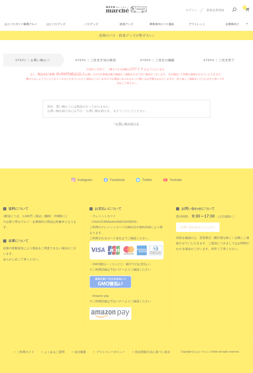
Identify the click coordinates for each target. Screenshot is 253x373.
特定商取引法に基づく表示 (152, 352)
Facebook (117, 180)
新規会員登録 (215, 10)
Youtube (176, 180)
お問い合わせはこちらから (197, 227)
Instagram (85, 180)
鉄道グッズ (126, 24)
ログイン (191, 10)
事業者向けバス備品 (162, 24)
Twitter (147, 180)
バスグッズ (91, 24)
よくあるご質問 (54, 352)
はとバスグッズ (55, 24)
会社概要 (80, 352)
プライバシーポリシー (110, 352)
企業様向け (232, 24)
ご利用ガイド (25, 352)
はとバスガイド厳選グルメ (20, 24)
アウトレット (197, 24)
